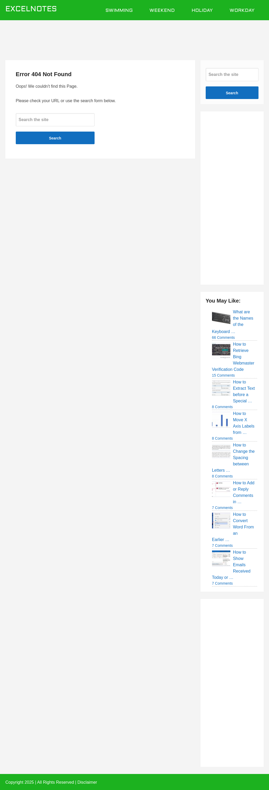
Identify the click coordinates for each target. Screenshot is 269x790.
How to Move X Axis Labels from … (244, 423)
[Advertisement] (134, 37)
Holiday (202, 10)
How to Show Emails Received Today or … (231, 565)
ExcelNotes (31, 9)
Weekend (162, 10)
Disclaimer (87, 782)
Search (55, 138)
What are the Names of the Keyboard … (232, 322)
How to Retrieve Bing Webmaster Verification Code (233, 357)
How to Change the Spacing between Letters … (233, 457)
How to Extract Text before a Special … (244, 391)
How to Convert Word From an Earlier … (233, 527)
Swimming (119, 10)
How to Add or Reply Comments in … (244, 492)
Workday (242, 10)
